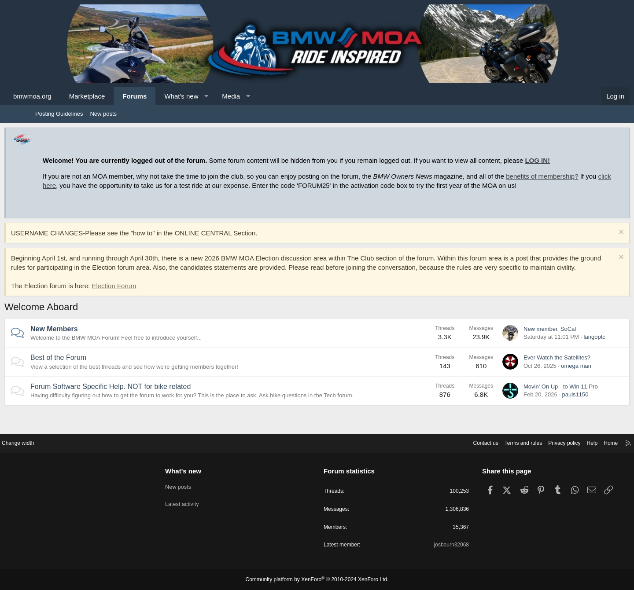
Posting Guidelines (59, 113)
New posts (103, 113)
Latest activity (201, 500)
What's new (212, 96)
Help (553, 441)
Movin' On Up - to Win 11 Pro (530, 405)
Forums (165, 96)
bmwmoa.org (63, 96)
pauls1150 (544, 413)
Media (262, 96)
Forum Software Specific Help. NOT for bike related (141, 405)
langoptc (564, 355)
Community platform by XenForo (317, 580)
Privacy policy (522, 441)
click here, (148, 185)
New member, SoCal (519, 347)
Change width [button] (56, 441)
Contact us (438, 441)
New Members (85, 347)
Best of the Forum (89, 376)
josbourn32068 (431, 545)
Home (572, 441)
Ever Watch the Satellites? (526, 376)
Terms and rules (478, 441)
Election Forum (144, 304)
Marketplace (118, 96)
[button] (237, 96)
